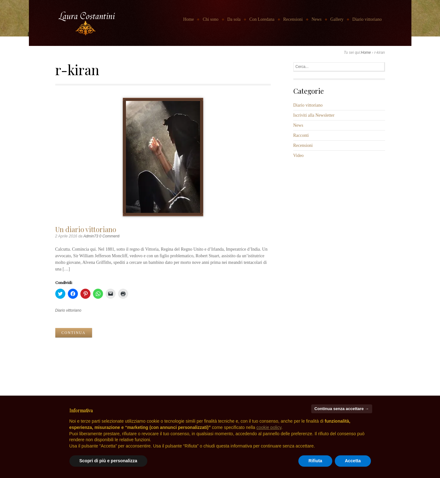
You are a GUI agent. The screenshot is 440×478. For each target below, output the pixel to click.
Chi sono (210, 19)
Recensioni (293, 19)
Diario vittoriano (367, 19)
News (317, 19)
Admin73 (90, 236)
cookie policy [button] (268, 427)
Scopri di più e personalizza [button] (108, 460)
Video (298, 155)
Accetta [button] (353, 460)
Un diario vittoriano (85, 229)
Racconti (301, 135)
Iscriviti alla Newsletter (313, 115)
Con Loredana (261, 19)
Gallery (337, 19)
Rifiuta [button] (315, 460)
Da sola (234, 19)
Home (188, 19)
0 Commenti (109, 236)
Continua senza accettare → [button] (341, 408)
